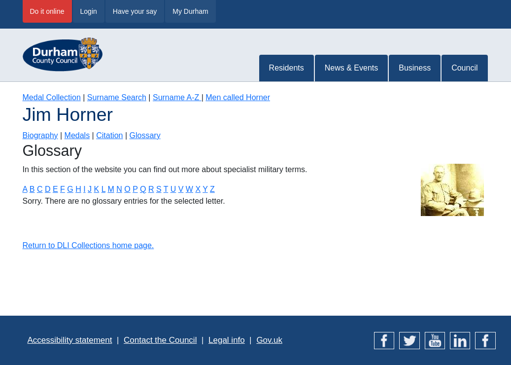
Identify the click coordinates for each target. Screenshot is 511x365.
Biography (40, 135)
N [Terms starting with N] (119, 189)
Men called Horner (237, 97)
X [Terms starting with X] (198, 189)
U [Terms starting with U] (173, 189)
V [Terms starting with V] (181, 189)
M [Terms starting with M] (110, 189)
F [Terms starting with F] (62, 189)
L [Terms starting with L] (103, 189)
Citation (109, 135)
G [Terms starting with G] (70, 189)
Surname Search (116, 97)
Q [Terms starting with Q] (143, 189)
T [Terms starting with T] (166, 189)
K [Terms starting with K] (97, 189)
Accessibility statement (70, 340)
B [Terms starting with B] (32, 189)
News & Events (351, 68)
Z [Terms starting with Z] (212, 189)
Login (88, 11)
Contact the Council (160, 340)
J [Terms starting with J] (90, 189)
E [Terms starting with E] (55, 189)
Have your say (135, 11)
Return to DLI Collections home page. (88, 245)
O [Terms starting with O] (127, 189)
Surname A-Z (177, 97)
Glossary (145, 135)
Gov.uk (269, 340)
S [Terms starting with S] (159, 189)
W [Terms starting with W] (189, 189)
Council (464, 68)
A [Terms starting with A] (25, 189)
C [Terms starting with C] (40, 189)
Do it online (47, 11)
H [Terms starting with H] (78, 189)
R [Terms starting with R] (151, 189)
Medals (77, 135)
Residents (286, 68)
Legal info (226, 340)
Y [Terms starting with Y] (205, 189)
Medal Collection (52, 97)
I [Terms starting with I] (84, 189)
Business (415, 68)
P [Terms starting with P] (135, 189)
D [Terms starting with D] (48, 189)
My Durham (190, 11)
